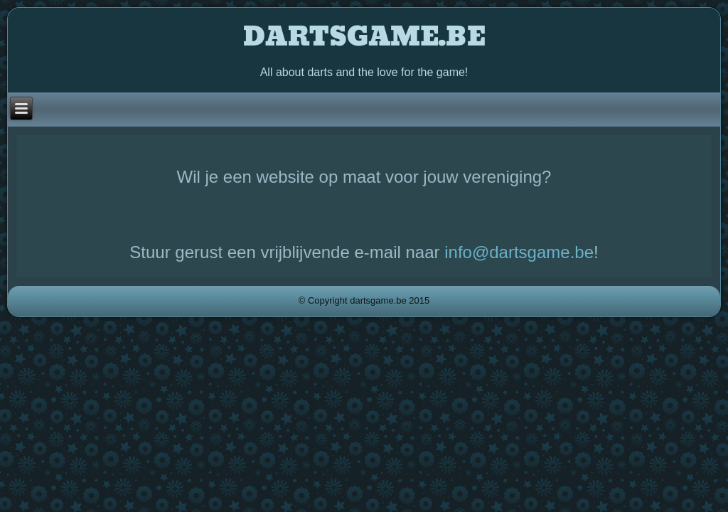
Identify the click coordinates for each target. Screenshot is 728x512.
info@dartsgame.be (519, 252)
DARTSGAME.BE (364, 37)
